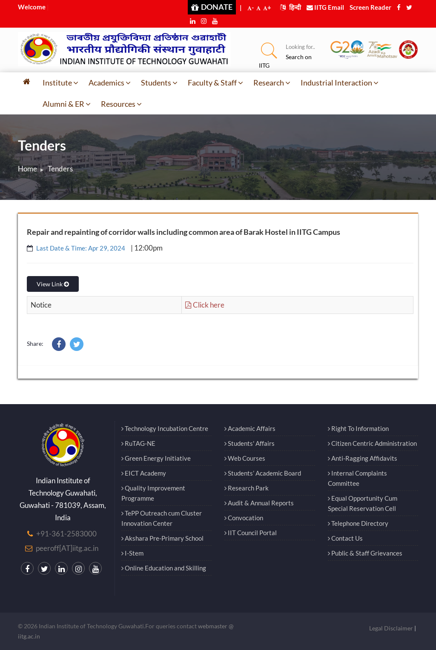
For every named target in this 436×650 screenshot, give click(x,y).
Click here (204, 304)
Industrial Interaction (340, 82)
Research (271, 82)
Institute (60, 82)
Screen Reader (370, 7)
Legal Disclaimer (391, 628)
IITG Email (325, 7)
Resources (121, 103)
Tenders (60, 168)
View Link (53, 284)
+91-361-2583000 (66, 533)
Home (27, 168)
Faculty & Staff (215, 82)
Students (159, 82)
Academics (110, 82)
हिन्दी (290, 7)
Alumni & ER (67, 103)
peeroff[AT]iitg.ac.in (67, 548)
